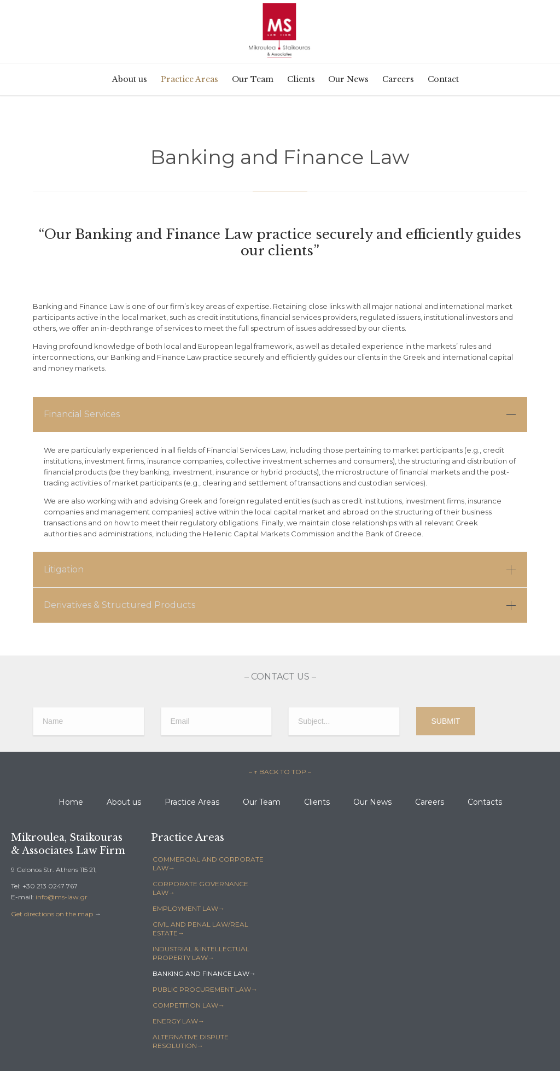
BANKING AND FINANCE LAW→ (204, 973)
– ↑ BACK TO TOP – (280, 772)
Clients (317, 802)
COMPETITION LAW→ (189, 1005)
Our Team (262, 802)
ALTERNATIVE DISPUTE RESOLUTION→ (191, 1041)
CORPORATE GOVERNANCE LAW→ (200, 888)
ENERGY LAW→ (179, 1021)
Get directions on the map (52, 914)
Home (71, 802)
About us (124, 802)
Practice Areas (192, 802)
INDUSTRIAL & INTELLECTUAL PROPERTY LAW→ (201, 953)
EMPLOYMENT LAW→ (189, 908)
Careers (429, 802)
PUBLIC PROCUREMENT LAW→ (205, 989)
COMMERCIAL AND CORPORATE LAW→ (208, 863)
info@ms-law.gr (62, 897)
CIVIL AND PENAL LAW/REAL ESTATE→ (200, 928)
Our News (372, 802)
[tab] (280, 414)
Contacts (485, 802)
